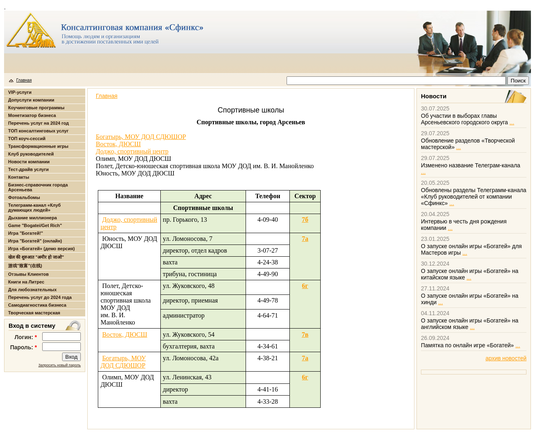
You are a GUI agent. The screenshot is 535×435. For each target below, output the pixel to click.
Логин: (26, 337)
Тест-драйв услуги (28, 169)
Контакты (18, 177)
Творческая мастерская (34, 312)
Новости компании (29, 161)
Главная (24, 80)
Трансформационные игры (38, 146)
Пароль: (23, 347)
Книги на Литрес (26, 281)
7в (305, 334)
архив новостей (505, 358)
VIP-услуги (20, 92)
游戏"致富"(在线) (25, 265)
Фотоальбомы (24, 197)
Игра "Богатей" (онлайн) (35, 240)
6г (305, 285)
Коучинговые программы (36, 107)
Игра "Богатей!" (25, 233)
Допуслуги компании (31, 99)
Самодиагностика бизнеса (37, 305)
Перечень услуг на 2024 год (38, 123)
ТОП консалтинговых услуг (38, 130)
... (511, 122)
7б (305, 219)
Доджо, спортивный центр (132, 151)
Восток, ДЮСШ (118, 144)
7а (305, 238)
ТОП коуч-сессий (26, 138)
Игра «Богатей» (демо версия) (41, 248)
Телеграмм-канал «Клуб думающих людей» (34, 207)
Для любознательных (32, 289)
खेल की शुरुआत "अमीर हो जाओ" (36, 257)
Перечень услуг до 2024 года (40, 297)
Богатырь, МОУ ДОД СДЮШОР (141, 136)
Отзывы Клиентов (28, 274)
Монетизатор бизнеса (32, 115)
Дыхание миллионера (32, 217)
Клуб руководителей (31, 153)
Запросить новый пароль (59, 365)
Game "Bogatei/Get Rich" (35, 225)
